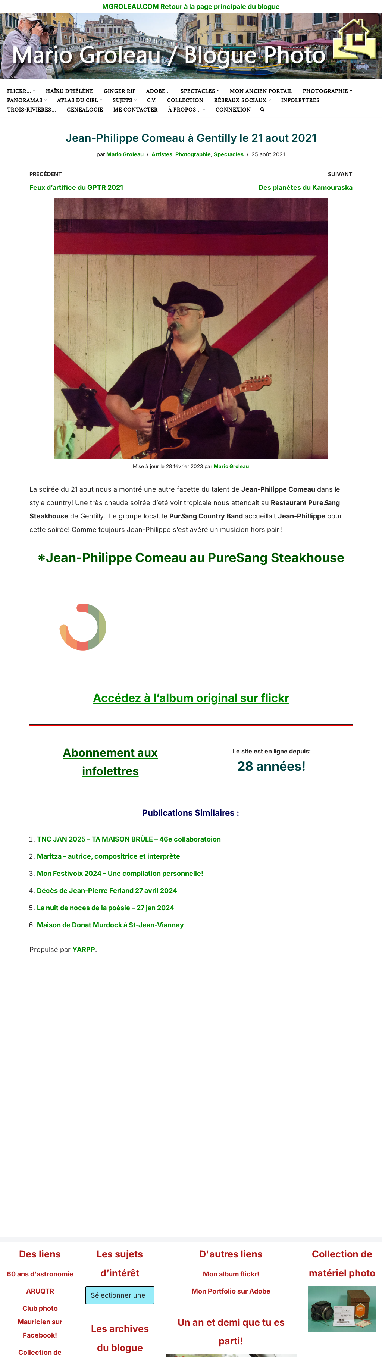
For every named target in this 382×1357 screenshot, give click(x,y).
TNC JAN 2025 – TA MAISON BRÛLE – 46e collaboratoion (129, 839)
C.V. (152, 100)
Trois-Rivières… (31, 110)
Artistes (161, 154)
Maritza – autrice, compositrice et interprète (108, 856)
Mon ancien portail (261, 91)
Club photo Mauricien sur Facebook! (40, 1321)
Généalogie (85, 110)
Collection (185, 100)
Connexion (233, 110)
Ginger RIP (120, 91)
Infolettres (300, 100)
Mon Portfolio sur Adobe (231, 1291)
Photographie (193, 154)
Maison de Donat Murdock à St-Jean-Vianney (110, 925)
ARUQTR (40, 1291)
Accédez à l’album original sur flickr (191, 698)
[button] (34, 91)
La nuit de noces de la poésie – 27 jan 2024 (105, 908)
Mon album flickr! (231, 1274)
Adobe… (158, 91)
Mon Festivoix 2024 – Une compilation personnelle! (120, 873)
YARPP (83, 949)
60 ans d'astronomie (40, 1274)
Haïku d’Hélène (69, 91)
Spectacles (229, 154)
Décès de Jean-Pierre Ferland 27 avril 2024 (107, 890)
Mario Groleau (125, 154)
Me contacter (135, 110)
